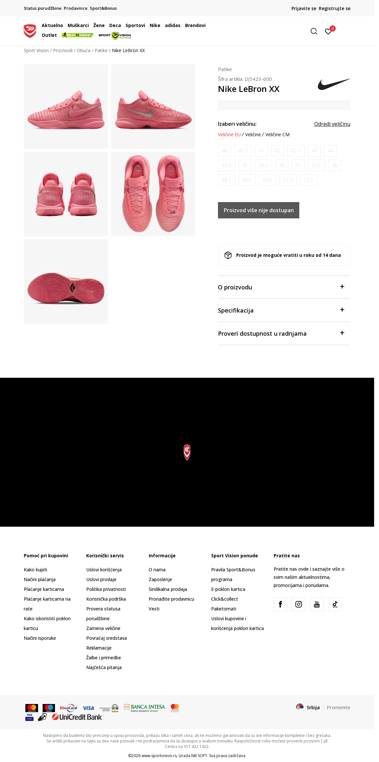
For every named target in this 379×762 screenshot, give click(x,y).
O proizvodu (281, 286)
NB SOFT (199, 755)
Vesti (154, 609)
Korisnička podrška (106, 599)
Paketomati (223, 609)
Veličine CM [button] (277, 134)
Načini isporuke (40, 638)
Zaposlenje (160, 579)
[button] (270, 31)
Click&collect (224, 599)
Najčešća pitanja (104, 667)
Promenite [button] (338, 707)
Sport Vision (36, 50)
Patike (101, 50)
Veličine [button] (253, 134)
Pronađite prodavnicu (171, 599)
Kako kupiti (35, 569)
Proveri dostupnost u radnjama (281, 333)
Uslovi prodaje (101, 579)
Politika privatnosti (106, 589)
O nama (157, 569)
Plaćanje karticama (44, 589)
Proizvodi (63, 50)
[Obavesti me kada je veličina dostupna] (224, 150)
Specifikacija (281, 309)
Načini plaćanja (40, 579)
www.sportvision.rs (159, 755)
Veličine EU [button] (229, 134)
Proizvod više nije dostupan (259, 210)
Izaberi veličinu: (237, 124)
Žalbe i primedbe (103, 657)
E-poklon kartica (228, 589)
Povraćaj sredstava (106, 638)
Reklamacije (99, 648)
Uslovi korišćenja (104, 569)
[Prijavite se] (328, 31)
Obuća (83, 50)
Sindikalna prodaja (168, 589)
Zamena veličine (103, 628)
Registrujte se (334, 8)
